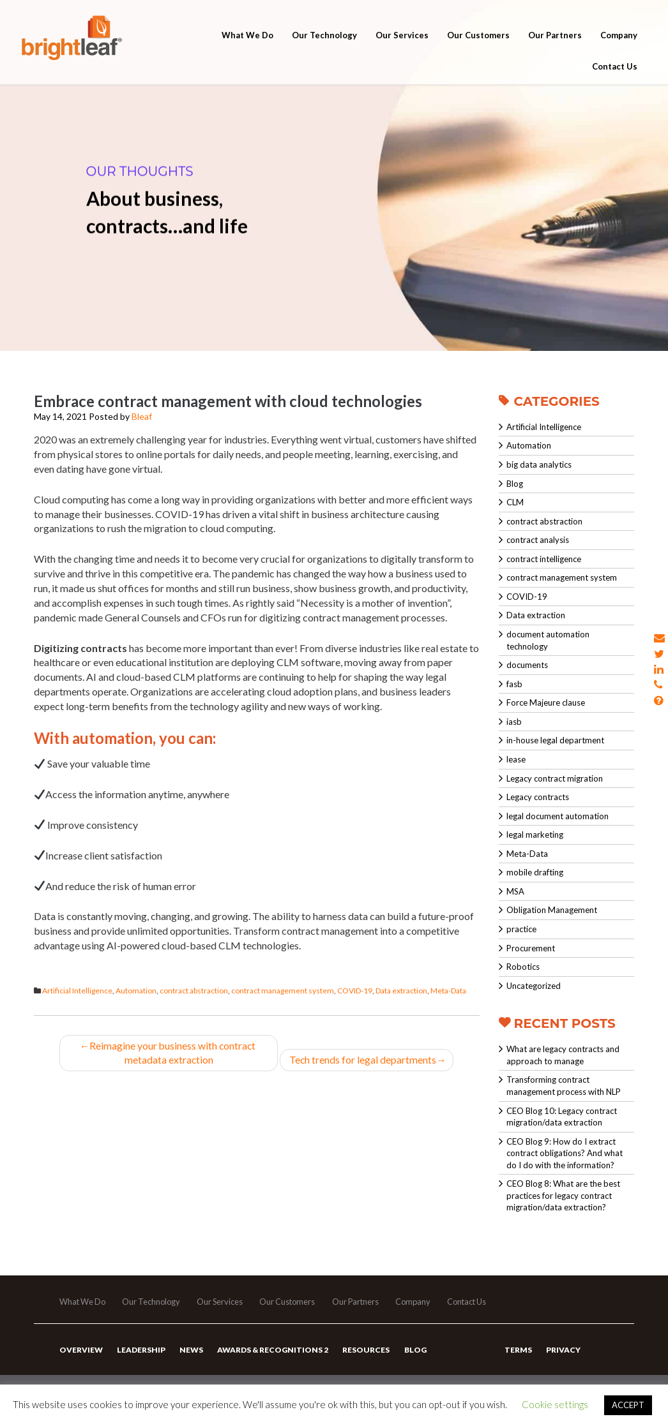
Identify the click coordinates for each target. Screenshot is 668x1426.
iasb (514, 722)
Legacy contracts (537, 797)
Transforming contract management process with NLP (563, 1085)
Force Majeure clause (545, 702)
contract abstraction (194, 990)
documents (527, 665)
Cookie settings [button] (555, 1404)
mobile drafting (534, 872)
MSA (515, 891)
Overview (80, 1355)
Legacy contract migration (554, 778)
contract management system (282, 990)
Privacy (562, 1355)
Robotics (523, 967)
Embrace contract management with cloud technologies (228, 401)
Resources (362, 1355)
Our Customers (478, 46)
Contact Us (614, 78)
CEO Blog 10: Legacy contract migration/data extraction (561, 1117)
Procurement (530, 948)
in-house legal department (555, 740)
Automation (136, 990)
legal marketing (534, 834)
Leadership (140, 1355)
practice (521, 929)
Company (618, 46)
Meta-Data (448, 990)
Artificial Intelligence (77, 990)
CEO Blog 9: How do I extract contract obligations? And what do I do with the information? (564, 1153)
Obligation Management (551, 910)
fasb (514, 684)
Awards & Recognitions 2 (270, 1355)
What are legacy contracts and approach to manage (562, 1055)
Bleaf (142, 416)
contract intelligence (543, 559)
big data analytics (539, 464)
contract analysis (537, 540)
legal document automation (557, 816)
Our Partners (555, 46)
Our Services (402, 46)
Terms (518, 1355)
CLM (515, 502)
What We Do (247, 46)
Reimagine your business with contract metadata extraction (168, 1052)
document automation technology (547, 640)
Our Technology (324, 46)
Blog (514, 484)
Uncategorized (533, 986)
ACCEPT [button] (628, 1405)
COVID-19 (354, 990)
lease (516, 759)
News (189, 1355)
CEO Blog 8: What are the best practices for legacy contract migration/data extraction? (563, 1195)
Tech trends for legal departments (366, 1060)
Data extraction (401, 990)
